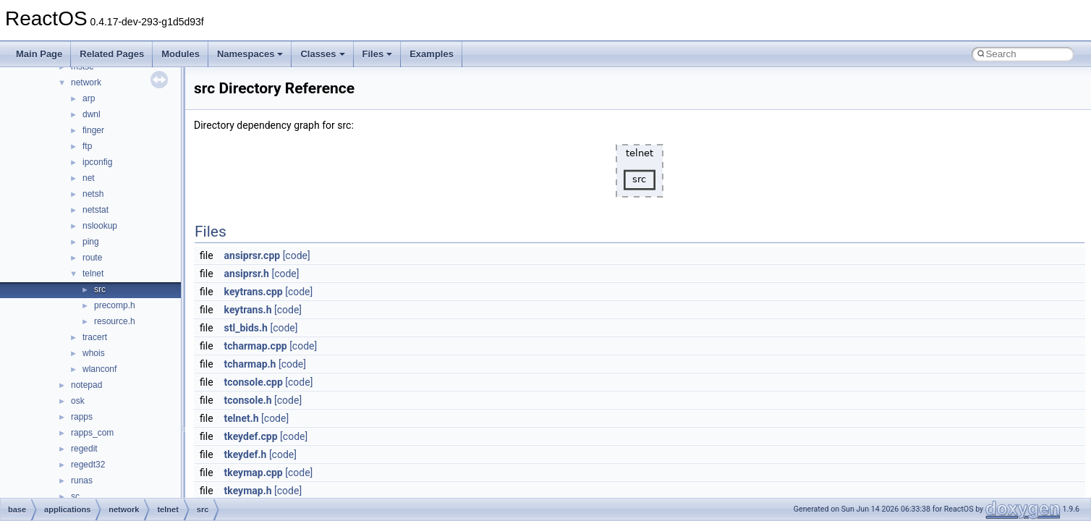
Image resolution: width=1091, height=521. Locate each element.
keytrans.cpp (253, 291)
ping (90, 242)
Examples (431, 53)
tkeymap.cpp (253, 472)
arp (88, 98)
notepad (86, 385)
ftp (87, 146)
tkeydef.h (245, 454)
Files (377, 53)
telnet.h (241, 418)
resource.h (114, 321)
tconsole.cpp (253, 382)
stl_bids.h (246, 328)
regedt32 (88, 464)
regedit (84, 449)
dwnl (91, 114)
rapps (82, 417)
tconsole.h (248, 400)
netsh (92, 194)
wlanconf (99, 369)
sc (75, 496)
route (92, 258)
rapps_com (92, 433)
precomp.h (114, 305)
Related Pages (112, 53)
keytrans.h (248, 309)
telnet (92, 273)
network (86, 82)
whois (93, 353)
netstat (95, 210)
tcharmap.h (250, 364)
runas (82, 480)
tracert (94, 337)
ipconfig (97, 162)
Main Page (39, 53)
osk (78, 401)
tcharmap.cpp (255, 346)
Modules (180, 53)
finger (93, 130)
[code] (296, 255)
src (100, 289)
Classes (322, 53)
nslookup (99, 226)
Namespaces (250, 53)
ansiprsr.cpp (252, 255)
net (88, 178)
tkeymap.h (248, 490)
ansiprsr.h (246, 273)
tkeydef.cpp (251, 436)
